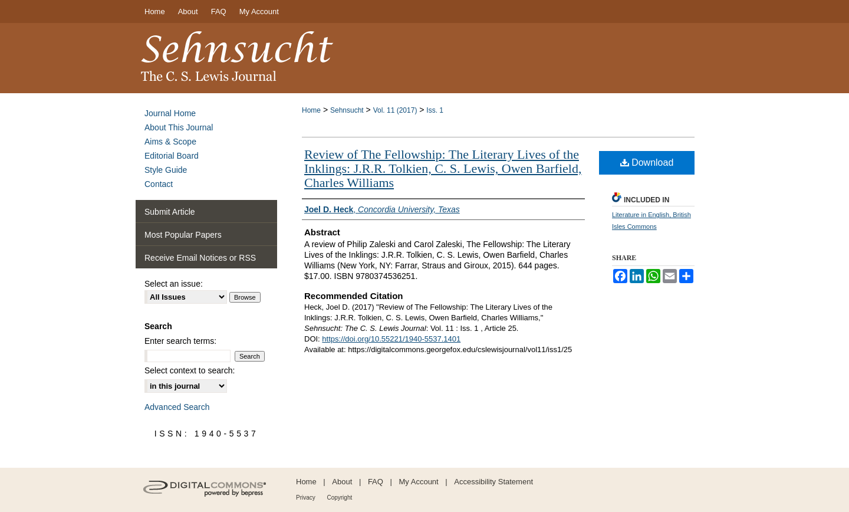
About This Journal (178, 127)
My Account (419, 481)
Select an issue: (173, 283)
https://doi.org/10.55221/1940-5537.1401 (391, 338)
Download (647, 162)
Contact (158, 184)
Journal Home (170, 113)
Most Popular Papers (183, 234)
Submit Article (169, 211)
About (342, 481)
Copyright (339, 497)
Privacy (305, 497)
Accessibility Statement (493, 481)
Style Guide (165, 170)
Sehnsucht (347, 110)
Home (311, 110)
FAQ (375, 481)
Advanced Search (177, 407)
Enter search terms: (180, 341)
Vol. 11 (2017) (395, 110)
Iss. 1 (434, 110)
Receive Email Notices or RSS (200, 257)
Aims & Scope (170, 141)
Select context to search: (189, 370)
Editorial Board (171, 155)
